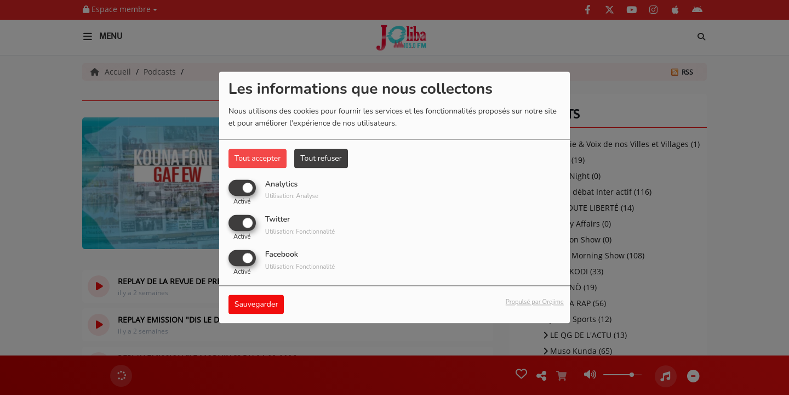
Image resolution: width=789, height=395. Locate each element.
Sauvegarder (256, 305)
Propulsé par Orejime (535, 302)
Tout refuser (321, 158)
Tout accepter (258, 158)
